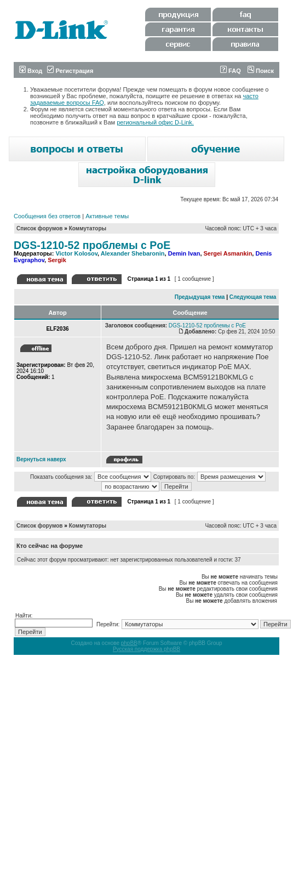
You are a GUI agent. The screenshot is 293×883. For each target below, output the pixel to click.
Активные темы (107, 216)
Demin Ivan (184, 253)
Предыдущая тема (200, 297)
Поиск (261, 70)
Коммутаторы (87, 228)
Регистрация (70, 70)
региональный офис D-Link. (155, 122)
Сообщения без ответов (47, 216)
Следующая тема (252, 297)
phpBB (129, 643)
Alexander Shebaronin (133, 253)
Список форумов (39, 228)
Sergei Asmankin (228, 253)
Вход (30, 70)
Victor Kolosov (76, 253)
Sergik (57, 260)
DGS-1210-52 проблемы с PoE (92, 245)
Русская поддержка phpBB (146, 649)
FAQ (230, 70)
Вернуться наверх (41, 459)
